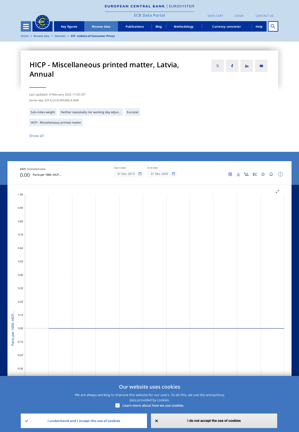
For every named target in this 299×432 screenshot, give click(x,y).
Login (239, 16)
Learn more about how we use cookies (153, 405)
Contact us (265, 16)
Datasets (60, 36)
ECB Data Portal (149, 15)
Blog (159, 26)
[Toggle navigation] (26, 26)
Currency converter (226, 26)
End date (152, 167)
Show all (36, 135)
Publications (135, 26)
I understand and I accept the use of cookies (84, 420)
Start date (120, 167)
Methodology (184, 26)
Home (25, 36)
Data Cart (215, 16)
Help (259, 26)
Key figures (69, 26)
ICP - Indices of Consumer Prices (93, 36)
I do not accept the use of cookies (214, 420)
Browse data (101, 26)
